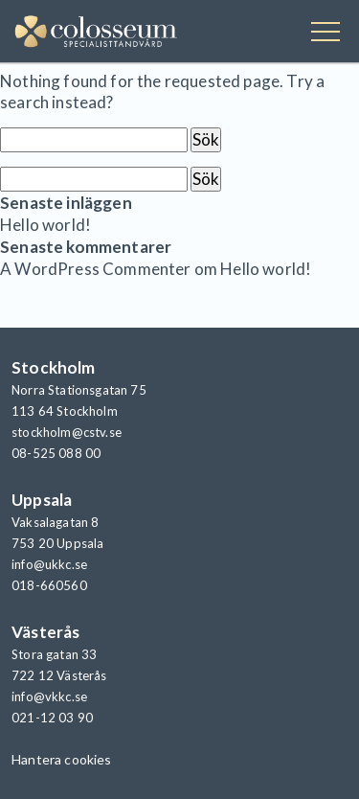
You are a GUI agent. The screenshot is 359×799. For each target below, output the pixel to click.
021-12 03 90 (52, 717)
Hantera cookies (61, 759)
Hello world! (45, 225)
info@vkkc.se (49, 696)
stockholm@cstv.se (66, 432)
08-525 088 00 (56, 453)
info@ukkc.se (49, 564)
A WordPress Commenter (95, 269)
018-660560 (49, 585)
